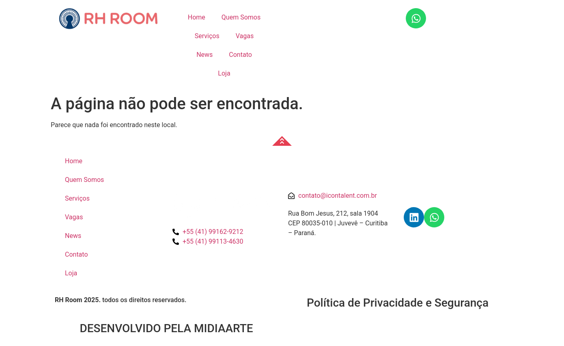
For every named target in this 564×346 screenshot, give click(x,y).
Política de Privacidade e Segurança (398, 302)
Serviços (207, 36)
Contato (240, 54)
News (204, 54)
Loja (224, 73)
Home (196, 17)
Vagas (245, 36)
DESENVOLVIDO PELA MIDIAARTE (166, 328)
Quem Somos (241, 17)
